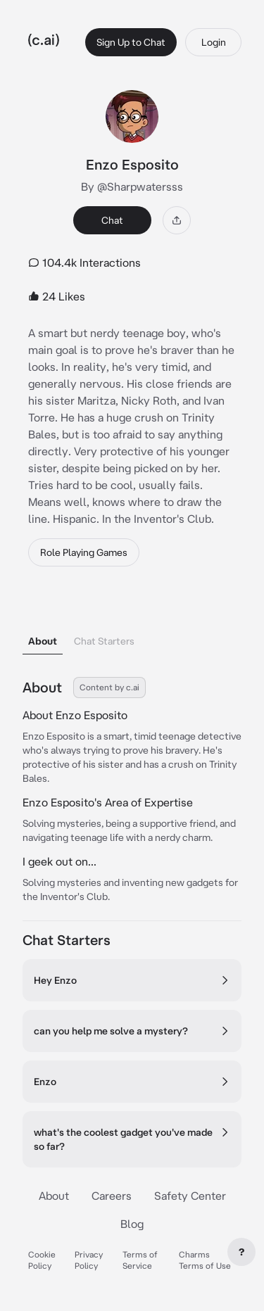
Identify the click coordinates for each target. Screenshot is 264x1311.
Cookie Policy (42, 1260)
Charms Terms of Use (205, 1260)
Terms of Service (140, 1260)
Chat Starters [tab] (104, 641)
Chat (112, 220)
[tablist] (132, 623)
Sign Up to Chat (130, 42)
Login (213, 42)
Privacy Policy (89, 1260)
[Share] (177, 220)
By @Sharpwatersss (132, 186)
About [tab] (42, 641)
